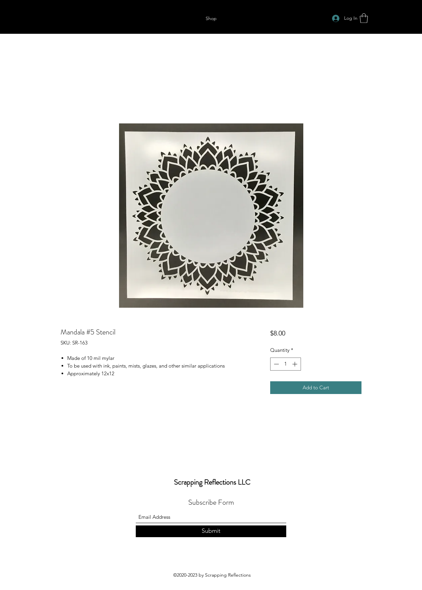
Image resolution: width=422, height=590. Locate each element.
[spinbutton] (285, 364)
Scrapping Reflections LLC (212, 482)
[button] (364, 18)
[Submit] (211, 531)
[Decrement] (275, 364)
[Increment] (295, 364)
